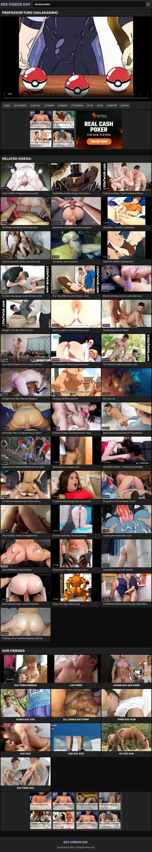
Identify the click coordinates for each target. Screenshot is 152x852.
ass (101, 105)
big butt (113, 105)
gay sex (36, 105)
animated (78, 105)
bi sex (126, 105)
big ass (64, 105)
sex (91, 105)
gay (8, 105)
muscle (50, 105)
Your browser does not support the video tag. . (76, 59)
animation (21, 105)
